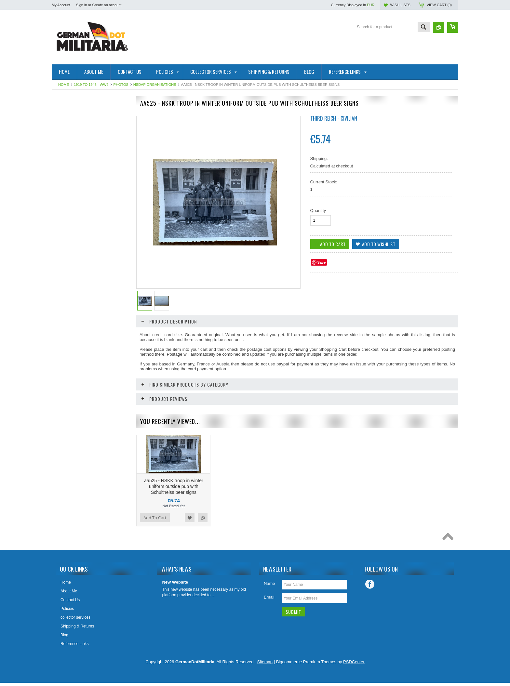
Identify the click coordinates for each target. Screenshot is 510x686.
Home (63, 84)
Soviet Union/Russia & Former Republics (81, 162)
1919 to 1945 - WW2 (91, 84)
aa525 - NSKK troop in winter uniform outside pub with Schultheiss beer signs (173, 502)
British (60, 176)
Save (321, 262)
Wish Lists (400, 5)
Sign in (81, 5)
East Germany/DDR (72, 115)
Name (269, 599)
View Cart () (439, 5)
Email (269, 613)
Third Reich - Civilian (333, 118)
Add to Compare (121, 417)
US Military (64, 187)
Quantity (318, 210)
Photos (121, 84)
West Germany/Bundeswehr (79, 148)
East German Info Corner (77, 225)
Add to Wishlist (108, 417)
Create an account (106, 5)
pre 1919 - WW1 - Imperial (78, 137)
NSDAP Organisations (154, 84)
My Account (61, 5)
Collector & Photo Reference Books (80, 212)
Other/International (71, 198)
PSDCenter (354, 678)
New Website (175, 598)
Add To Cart (70, 417)
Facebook (369, 600)
